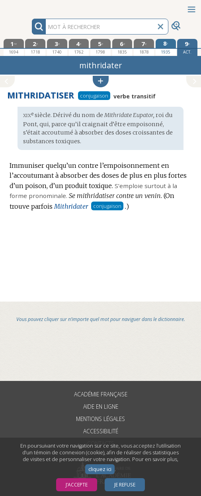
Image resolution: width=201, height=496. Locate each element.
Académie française (100, 394)
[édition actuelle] (187, 47)
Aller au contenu (31, 7)
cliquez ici (99, 469)
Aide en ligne (100, 406)
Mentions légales (100, 419)
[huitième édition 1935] (166, 47)
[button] (101, 81)
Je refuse (124, 484)
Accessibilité (100, 431)
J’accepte (77, 484)
